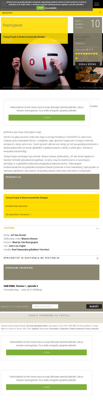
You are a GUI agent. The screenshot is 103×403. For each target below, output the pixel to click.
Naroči (94, 306)
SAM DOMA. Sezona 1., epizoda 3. (21, 285)
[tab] (51, 228)
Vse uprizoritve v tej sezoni (17, 214)
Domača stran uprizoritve (17, 206)
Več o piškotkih (50, 8)
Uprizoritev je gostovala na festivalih (51, 258)
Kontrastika (53, 329)
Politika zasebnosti (76, 329)
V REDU (40, 8)
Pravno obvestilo (92, 329)
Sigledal (35, 329)
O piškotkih (63, 329)
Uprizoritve (51, 12)
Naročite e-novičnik (15, 306)
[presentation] (81, 306)
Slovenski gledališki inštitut (37, 326)
